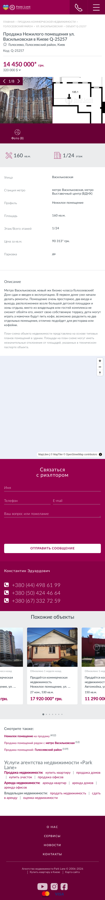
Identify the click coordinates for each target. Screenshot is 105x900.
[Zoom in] (100, 361)
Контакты (52, 854)
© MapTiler (57, 454)
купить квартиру (57, 772)
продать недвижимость (68, 793)
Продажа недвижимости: (23, 772)
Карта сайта (72, 872)
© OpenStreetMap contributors (80, 454)
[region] (52, 407)
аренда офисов (15, 787)
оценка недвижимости (40, 797)
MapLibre (43, 454)
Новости (52, 845)
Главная (8, 22)
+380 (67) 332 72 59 (36, 601)
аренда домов (82, 783)
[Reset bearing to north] (100, 373)
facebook (64, 886)
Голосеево (16, 44)
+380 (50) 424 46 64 (36, 593)
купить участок (20, 777)
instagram (54, 886)
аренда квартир (54, 783)
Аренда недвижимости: (22, 783)
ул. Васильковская (49, 26)
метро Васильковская (67, 190)
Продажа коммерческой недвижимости (47, 22)
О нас (52, 827)
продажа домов (88, 772)
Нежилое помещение (68, 202)
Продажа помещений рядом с (39, 743)
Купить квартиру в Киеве (45, 872)
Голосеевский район (18, 26)
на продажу (27, 736)
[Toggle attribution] (100, 454)
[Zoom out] (100, 367)
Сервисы (52, 836)
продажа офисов (50, 777)
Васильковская (62, 177)
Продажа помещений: (33, 750)
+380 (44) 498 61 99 (36, 585)
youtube (42, 886)
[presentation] (35, 531)
